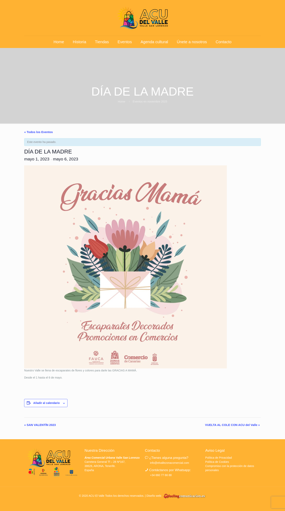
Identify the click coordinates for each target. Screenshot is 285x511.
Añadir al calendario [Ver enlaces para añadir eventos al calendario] (46, 403)
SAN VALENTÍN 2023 (40, 425)
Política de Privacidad (218, 457)
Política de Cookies (217, 461)
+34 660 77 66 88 (161, 475)
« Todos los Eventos (38, 132)
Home (121, 101)
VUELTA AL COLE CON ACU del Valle (232, 425)
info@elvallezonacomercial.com (169, 462)
